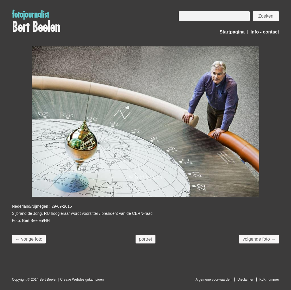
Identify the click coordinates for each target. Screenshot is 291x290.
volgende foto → (259, 239)
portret (145, 239)
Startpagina (232, 32)
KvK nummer (269, 279)
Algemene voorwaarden (214, 279)
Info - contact (265, 32)
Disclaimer (245, 279)
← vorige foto (28, 239)
